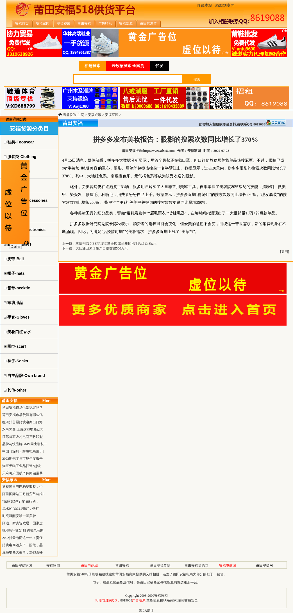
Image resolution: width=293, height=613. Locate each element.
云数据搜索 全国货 (128, 66)
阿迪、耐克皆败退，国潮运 (22, 523)
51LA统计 (146, 610)
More (46, 401)
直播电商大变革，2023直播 (22, 552)
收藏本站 (204, 5)
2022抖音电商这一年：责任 (22, 538)
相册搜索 (92, 66)
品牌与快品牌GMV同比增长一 (24, 444)
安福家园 (111, 115)
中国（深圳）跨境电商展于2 (23, 451)
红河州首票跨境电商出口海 (22, 422)
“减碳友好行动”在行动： (20, 501)
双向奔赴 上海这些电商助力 (23, 429)
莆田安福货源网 (196, 566)
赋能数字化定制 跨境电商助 (23, 530)
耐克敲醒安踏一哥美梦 (19, 516)
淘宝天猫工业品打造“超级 (21, 466)
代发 (159, 66)
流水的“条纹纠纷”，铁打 (20, 509)
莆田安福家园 (22, 566)
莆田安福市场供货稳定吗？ (22, 408)
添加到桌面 (225, 5)
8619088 (126, 600)
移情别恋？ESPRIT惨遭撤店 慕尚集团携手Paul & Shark (116, 244)
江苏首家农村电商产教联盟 (22, 437)
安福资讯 (94, 115)
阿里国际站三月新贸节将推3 (23, 494)
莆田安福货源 (160, 566)
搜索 (197, 79)
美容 (93, 168)
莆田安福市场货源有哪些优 (22, 415)
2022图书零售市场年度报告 (22, 459)
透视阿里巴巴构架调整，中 (22, 487)
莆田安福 (122, 566)
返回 (284, 252)
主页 (80, 115)
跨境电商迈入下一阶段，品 (22, 545)
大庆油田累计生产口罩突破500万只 (102, 248)
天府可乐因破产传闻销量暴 (22, 473)
